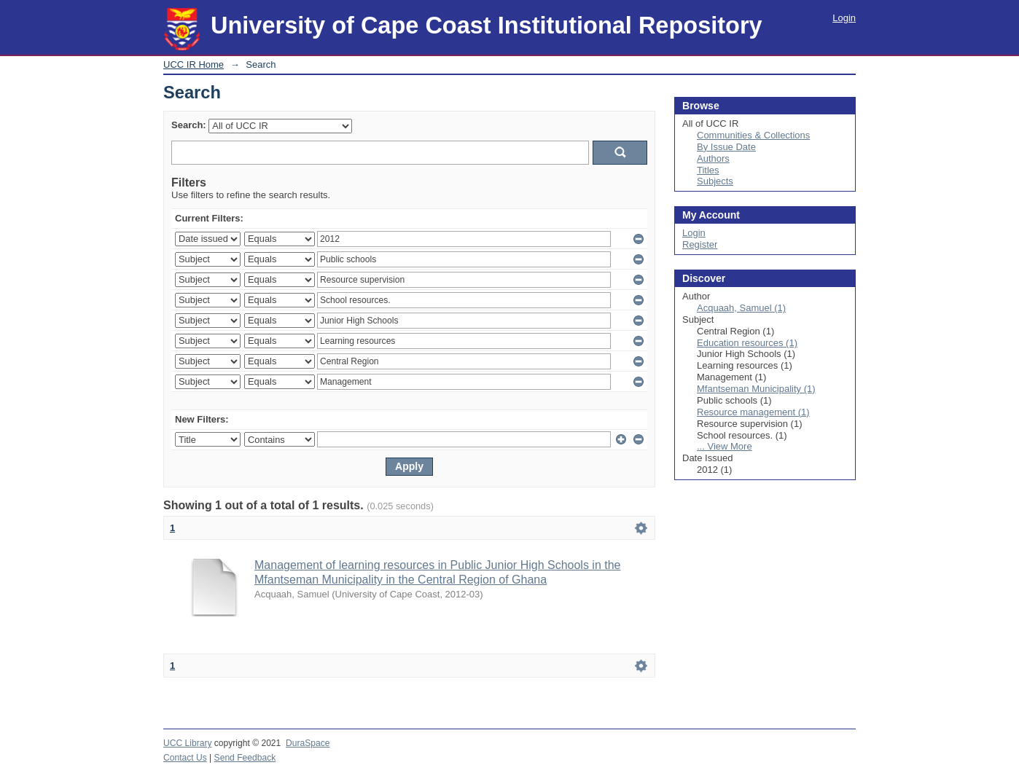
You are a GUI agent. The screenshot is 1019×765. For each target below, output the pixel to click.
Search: (188, 124)
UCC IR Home (193, 64)
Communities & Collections (753, 135)
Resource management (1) (753, 412)
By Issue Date (726, 146)
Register (699, 244)
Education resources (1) (747, 342)
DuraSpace (307, 743)
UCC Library (187, 743)
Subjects (715, 181)
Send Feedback (245, 758)
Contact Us (185, 758)
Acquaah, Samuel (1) (741, 307)
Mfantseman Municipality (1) (756, 388)
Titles (708, 170)
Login (844, 17)
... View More (724, 446)
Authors (713, 158)
